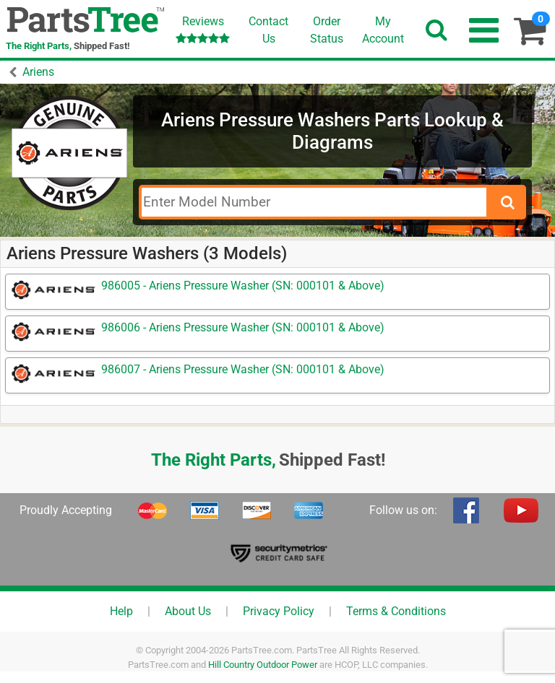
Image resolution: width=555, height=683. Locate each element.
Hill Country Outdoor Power (262, 664)
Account (383, 29)
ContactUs (268, 29)
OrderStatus (326, 29)
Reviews (203, 29)
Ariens (38, 72)
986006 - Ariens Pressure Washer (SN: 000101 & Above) (242, 327)
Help (121, 611)
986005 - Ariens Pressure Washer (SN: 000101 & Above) (242, 285)
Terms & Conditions (396, 611)
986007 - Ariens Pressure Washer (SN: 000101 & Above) (242, 369)
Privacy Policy (278, 611)
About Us (188, 611)
